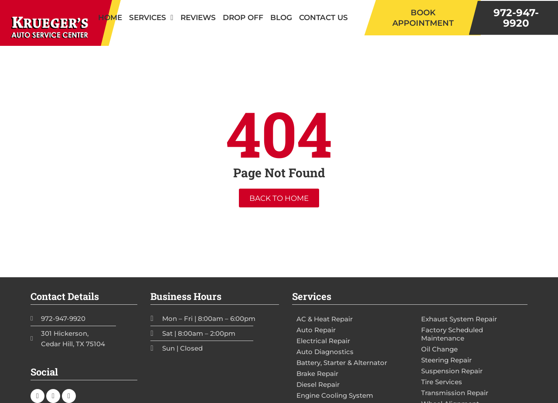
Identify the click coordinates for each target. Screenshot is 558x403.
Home (110, 17)
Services (151, 17)
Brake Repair (317, 373)
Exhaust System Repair (459, 319)
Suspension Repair (452, 371)
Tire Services (441, 382)
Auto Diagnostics (325, 352)
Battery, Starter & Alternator (341, 362)
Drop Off (243, 17)
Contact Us (323, 17)
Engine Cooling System (334, 395)
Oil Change (439, 349)
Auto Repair (316, 330)
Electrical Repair (323, 341)
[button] (422, 17)
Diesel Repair (318, 384)
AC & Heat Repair (324, 319)
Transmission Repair (454, 393)
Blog (281, 17)
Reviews (198, 17)
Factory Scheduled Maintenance (452, 334)
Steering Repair (446, 360)
